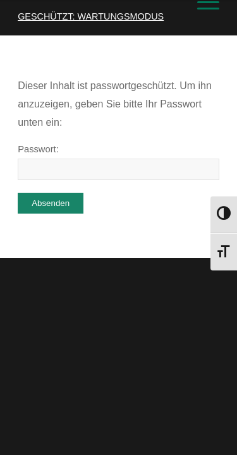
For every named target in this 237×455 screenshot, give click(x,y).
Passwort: (118, 162)
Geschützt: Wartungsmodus (91, 16)
